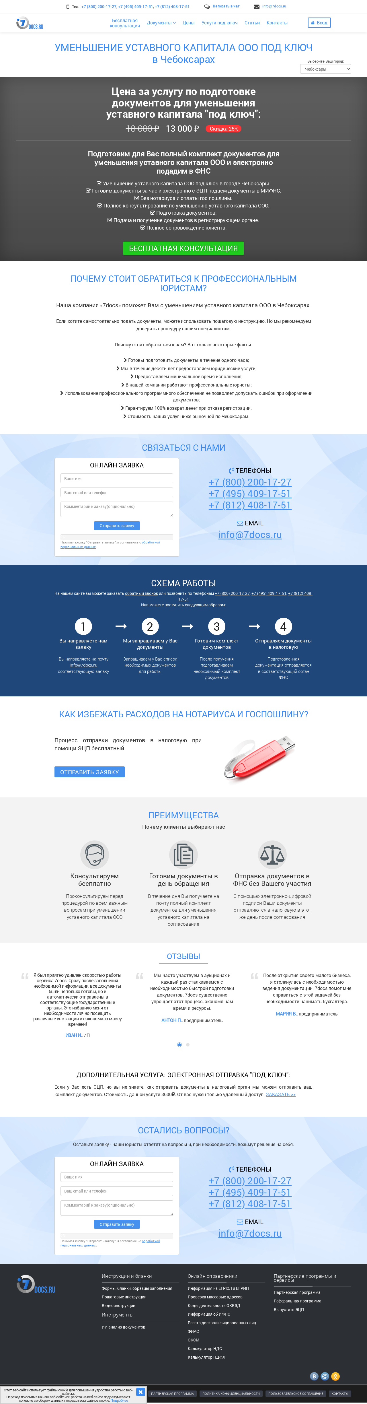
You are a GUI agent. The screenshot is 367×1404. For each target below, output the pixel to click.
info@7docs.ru (274, 6)
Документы (161, 23)
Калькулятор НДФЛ (206, 1357)
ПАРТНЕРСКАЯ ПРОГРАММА (172, 1393)
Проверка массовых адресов (215, 1297)
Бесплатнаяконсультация (125, 22)
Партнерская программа (297, 1292)
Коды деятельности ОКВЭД (214, 1305)
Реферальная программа (297, 1301)
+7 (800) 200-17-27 (98, 6)
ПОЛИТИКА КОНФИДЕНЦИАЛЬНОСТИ (231, 1393)
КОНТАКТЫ (340, 1393)
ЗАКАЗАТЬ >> (281, 1094)
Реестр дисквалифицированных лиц (222, 1322)
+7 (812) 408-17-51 (172, 6)
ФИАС (193, 1331)
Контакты (277, 23)
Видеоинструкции (118, 1305)
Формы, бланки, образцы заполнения (137, 1288)
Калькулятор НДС (205, 1348)
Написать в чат (226, 6)
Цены (189, 23)
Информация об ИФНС (209, 1314)
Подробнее (119, 1400)
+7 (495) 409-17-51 (135, 6)
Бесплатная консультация (183, 248)
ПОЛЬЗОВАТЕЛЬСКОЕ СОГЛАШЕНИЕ (295, 1393)
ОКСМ (193, 1340)
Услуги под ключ (220, 23)
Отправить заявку (89, 772)
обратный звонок (141, 593)
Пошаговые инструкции (124, 1297)
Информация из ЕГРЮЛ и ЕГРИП (218, 1288)
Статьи (252, 23)
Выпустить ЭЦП (289, 1309)
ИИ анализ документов (123, 1327)
